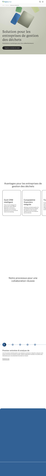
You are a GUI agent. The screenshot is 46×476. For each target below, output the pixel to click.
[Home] (20, 1)
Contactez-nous (5, 358)
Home (3, 5)
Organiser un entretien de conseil (12, 48)
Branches (7, 5)
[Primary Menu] (43, 1)
